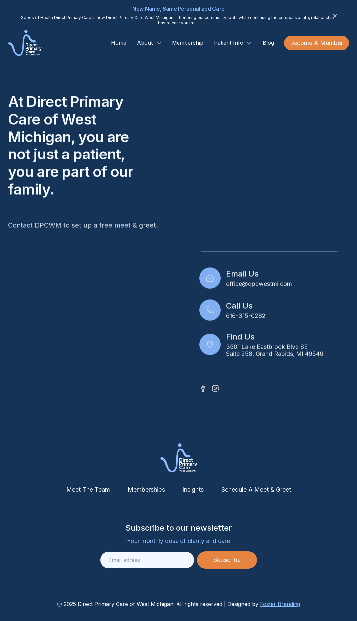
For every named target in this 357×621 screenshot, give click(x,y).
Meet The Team (88, 489)
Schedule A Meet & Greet (256, 489)
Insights (193, 489)
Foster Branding (280, 604)
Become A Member (316, 42)
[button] (149, 43)
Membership (187, 42)
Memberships (146, 489)
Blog (268, 42)
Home (118, 42)
